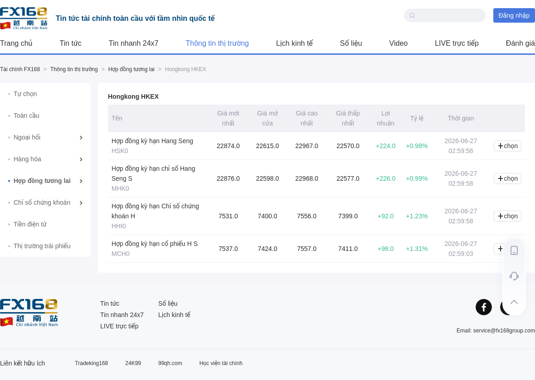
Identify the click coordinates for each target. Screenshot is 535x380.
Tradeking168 (91, 363)
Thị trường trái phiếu (42, 246)
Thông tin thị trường (217, 43)
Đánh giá (520, 43)
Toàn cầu (26, 115)
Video (398, 43)
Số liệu (351, 43)
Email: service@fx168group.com (496, 330)
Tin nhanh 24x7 (134, 43)
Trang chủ (16, 43)
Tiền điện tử (30, 224)
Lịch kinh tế (294, 43)
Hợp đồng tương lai (131, 69)
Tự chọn (25, 93)
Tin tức (70, 43)
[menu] (45, 170)
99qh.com (170, 363)
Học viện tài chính (221, 363)
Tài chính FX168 (20, 69)
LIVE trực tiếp (457, 43)
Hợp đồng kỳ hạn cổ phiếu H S (155, 243)
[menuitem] (45, 94)
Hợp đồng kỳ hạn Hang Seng (152, 140)
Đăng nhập (514, 15)
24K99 (133, 363)
